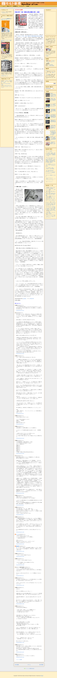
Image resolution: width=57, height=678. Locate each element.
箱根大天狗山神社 (50, 170)
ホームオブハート (49, 173)
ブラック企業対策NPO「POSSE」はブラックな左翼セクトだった (53, 105)
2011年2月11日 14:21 (20, 310)
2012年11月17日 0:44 (20, 657)
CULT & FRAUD (7, 83)
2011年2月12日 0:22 (20, 413)
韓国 (54, 215)
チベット (49, 216)
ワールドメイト (50, 181)
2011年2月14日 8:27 (20, 514)
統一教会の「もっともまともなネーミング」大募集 (50, 61)
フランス (49, 217)
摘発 (51, 191)
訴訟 (53, 191)
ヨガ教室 (51, 208)
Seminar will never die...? (8, 85)
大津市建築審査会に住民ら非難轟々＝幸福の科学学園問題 (53, 110)
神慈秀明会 (51, 161)
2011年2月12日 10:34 (20, 438)
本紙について (9, 6)
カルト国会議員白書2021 (5, 60)
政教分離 (52, 193)
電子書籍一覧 (15, 6)
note (5, 81)
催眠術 (48, 208)
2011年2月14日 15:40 (20, 556)
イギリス (48, 215)
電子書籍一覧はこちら (4, 75)
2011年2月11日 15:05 (20, 353)
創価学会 (51, 162)
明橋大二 (50, 212)
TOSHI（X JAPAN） (49, 213)
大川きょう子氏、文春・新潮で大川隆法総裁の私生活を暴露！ (30, 36)
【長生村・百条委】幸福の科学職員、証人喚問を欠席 (53, 99)
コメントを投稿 (19, 659)
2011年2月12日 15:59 (20, 453)
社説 (54, 187)
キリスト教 (53, 210)
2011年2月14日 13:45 (20, 532)
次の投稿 (17, 664)
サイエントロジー (50, 157)
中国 (52, 216)
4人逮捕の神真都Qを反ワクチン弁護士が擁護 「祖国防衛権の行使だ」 (53, 127)
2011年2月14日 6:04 (20, 505)
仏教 (50, 210)
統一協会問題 (51, 64)
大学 (52, 196)
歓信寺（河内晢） (50, 152)
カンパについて (21, 6)
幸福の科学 (32, 298)
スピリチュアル (50, 207)
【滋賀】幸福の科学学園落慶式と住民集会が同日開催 (53, 121)
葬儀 (54, 209)
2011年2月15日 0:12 (20, 575)
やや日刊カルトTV (5, 12)
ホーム (4, 6)
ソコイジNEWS (48, 74)
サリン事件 (48, 192)
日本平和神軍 (52, 168)
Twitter (4, 82)
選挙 (47, 194)
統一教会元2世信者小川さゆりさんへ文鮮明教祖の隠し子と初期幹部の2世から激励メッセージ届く (53, 132)
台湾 (47, 216)
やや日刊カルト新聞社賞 (49, 188)
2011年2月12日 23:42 (20, 493)
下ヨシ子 (53, 212)
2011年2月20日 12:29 (20, 603)
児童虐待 (49, 197)
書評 (48, 204)
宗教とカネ (48, 209)
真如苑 (48, 162)
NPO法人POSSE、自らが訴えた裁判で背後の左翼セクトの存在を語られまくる (53, 95)
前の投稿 (41, 664)
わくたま (17, 534)
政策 (54, 193)
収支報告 (27, 6)
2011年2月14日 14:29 (20, 551)
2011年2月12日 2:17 (20, 424)
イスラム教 (48, 211)
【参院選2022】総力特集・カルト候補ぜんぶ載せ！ (53, 143)
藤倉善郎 (17, 546)
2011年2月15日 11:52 (20, 585)
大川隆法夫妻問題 (51, 65)
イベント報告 (48, 190)
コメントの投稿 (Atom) (30, 668)
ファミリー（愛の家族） (51, 172)
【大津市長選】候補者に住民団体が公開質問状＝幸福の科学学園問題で (53, 116)
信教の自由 (50, 194)
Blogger (42, 675)
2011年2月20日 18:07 (20, 652)
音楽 (50, 204)
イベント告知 (53, 189)
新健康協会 (47, 161)
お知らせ (51, 187)
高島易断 (49, 164)
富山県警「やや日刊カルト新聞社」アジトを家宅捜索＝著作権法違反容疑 (53, 138)
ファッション (49, 205)
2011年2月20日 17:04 (20, 642)
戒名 (51, 209)
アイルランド (51, 214)
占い (50, 206)
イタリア (51, 215)
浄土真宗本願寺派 (52, 160)
